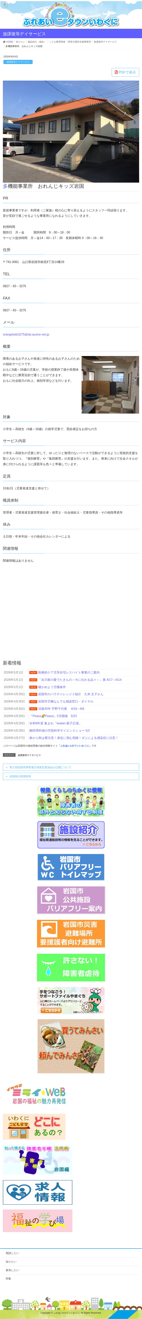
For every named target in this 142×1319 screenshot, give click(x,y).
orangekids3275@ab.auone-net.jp (26, 334)
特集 (8, 1278)
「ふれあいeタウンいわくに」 (75, 745)
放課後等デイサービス (18, 62)
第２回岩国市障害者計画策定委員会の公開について (40, 767)
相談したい (12, 1253)
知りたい (11, 1261)
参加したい (12, 1270)
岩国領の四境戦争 (20, 776)
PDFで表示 (125, 72)
